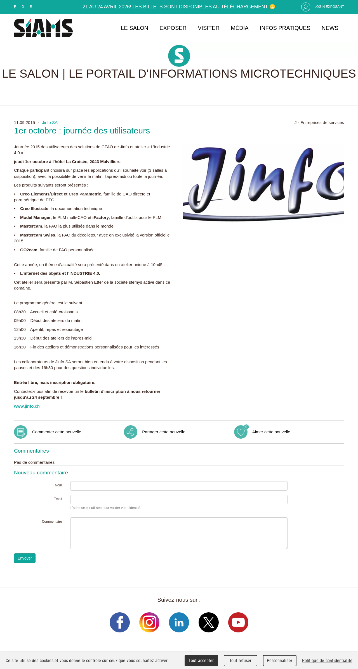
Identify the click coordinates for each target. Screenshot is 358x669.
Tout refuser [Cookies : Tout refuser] (240, 660)
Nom (58, 485)
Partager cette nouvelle (163, 431)
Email (58, 499)
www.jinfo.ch (27, 406)
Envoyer (25, 558)
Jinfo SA (50, 122)
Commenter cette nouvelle (56, 431)
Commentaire (52, 522)
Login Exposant (329, 7)
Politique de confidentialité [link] (327, 660)
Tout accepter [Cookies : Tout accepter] (201, 660)
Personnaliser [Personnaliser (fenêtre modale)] (279, 660)
